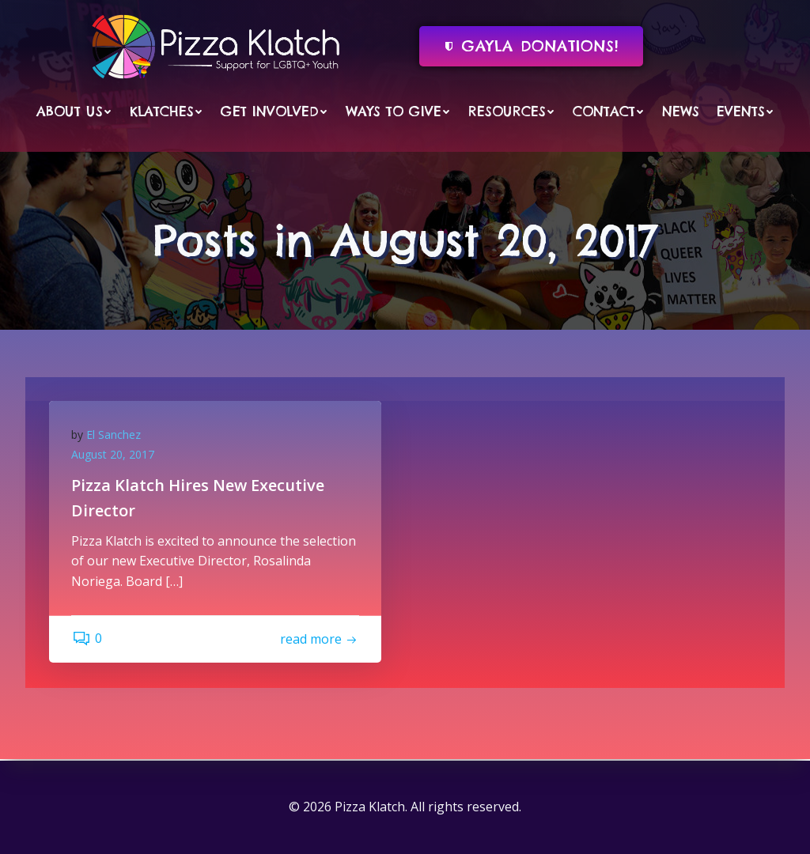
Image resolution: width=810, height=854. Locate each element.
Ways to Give (398, 110)
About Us (74, 110)
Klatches (166, 110)
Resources (511, 110)
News (680, 110)
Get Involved (274, 110)
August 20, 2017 (114, 456)
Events (745, 110)
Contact (609, 110)
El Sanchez (115, 436)
